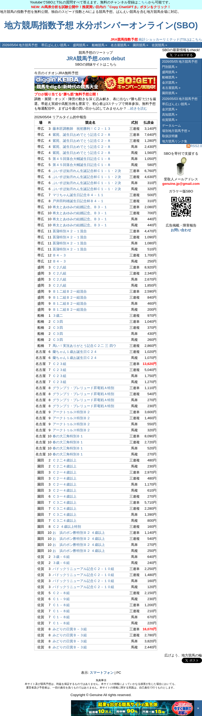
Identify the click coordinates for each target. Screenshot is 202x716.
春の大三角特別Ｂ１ (68, 436)
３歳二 (58, 315)
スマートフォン (102, 673)
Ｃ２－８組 (61, 593)
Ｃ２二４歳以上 (65, 460)
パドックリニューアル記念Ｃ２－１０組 (83, 569)
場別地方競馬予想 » (176, 131)
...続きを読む (138, 108)
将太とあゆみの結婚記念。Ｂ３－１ (80, 207)
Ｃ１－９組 (61, 599)
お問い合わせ (181, 230)
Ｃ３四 (58, 322)
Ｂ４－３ (59, 255)
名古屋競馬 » (120, 45)
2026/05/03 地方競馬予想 (180, 99)
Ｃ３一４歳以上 (65, 496)
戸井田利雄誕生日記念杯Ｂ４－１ (78, 201)
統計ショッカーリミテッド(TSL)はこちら (156, 39)
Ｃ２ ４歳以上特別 (67, 527)
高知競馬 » (169, 114)
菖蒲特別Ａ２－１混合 (70, 231)
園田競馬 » (140, 45)
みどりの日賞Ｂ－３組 (70, 629)
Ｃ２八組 (59, 267)
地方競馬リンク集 (174, 141)
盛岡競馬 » (80, 45)
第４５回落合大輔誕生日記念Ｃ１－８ (82, 159)
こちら (143, 2)
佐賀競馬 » (159, 45)
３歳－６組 (61, 557)
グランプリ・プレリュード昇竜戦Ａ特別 (83, 388)
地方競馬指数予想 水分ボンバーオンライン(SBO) (101, 25)
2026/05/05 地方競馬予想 (180, 61)
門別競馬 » (169, 67)
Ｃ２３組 (59, 364)
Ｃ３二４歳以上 (65, 502)
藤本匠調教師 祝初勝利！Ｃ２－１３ (82, 129)
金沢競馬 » (169, 82)
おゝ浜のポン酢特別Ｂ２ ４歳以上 (79, 533)
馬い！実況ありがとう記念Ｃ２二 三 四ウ (84, 346)
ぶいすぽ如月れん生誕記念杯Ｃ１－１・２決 (87, 171)
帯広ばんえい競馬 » (55, 45)
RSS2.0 (194, 146)
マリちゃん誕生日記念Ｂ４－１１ (78, 195)
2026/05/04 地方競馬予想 (20, 45)
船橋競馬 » (99, 45)
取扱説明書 (170, 136)
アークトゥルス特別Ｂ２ (71, 412)
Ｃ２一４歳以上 (65, 472)
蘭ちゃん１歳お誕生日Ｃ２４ (75, 352)
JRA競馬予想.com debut (95, 58)
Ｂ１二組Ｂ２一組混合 (70, 291)
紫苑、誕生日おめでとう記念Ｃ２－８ (82, 135)
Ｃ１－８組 (61, 605)
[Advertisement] (16, 126)
